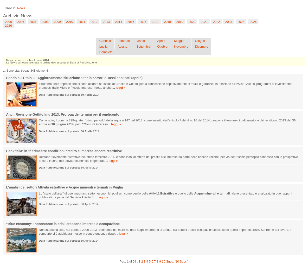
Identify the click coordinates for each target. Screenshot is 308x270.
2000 (8, 22)
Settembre (143, 46)
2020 (192, 22)
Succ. (170, 261)
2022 (216, 22)
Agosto (122, 46)
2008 (45, 22)
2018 (167, 22)
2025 (253, 22)
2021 (204, 22)
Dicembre (201, 46)
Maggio (179, 41)
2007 (33, 22)
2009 (57, 22)
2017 (155, 22)
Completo (106, 52)
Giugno (200, 41)
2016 (143, 22)
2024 (240, 22)
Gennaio (105, 41)
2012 (94, 22)
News (21, 8)
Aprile (161, 41)
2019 (179, 22)
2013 (106, 22)
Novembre (181, 46)
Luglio (103, 46)
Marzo (140, 41)
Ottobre (162, 46)
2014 (118, 22)
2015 (130, 22)
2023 (228, 22)
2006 (20, 22)
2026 (8, 25)
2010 (69, 22)
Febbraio (124, 41)
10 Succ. (181, 261)
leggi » (121, 87)
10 (163, 261)
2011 (81, 22)
